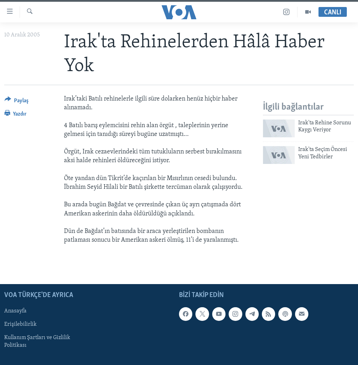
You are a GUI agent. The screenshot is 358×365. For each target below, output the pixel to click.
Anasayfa (15, 311)
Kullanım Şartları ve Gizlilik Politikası (37, 342)
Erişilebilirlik (20, 325)
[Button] (17, 102)
